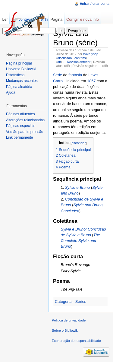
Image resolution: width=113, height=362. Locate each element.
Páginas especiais (20, 126)
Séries (80, 301)
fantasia (75, 75)
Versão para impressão (24, 132)
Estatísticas (15, 75)
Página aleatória (19, 87)
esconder (78, 143)
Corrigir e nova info (82, 19)
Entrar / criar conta (94, 4)
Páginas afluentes (20, 114)
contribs (80, 58)
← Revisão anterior (76, 62)
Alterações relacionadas (25, 120)
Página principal (19, 63)
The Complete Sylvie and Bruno (80, 241)
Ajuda (10, 92)
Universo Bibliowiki (21, 69)
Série (57, 75)
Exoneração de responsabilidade (76, 340)
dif (59, 62)
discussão (64, 58)
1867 (91, 81)
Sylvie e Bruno (77, 187)
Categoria (63, 301)
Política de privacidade (69, 320)
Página (56, 19)
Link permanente (19, 137)
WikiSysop (90, 54)
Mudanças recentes (22, 81)
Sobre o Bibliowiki (65, 330)
